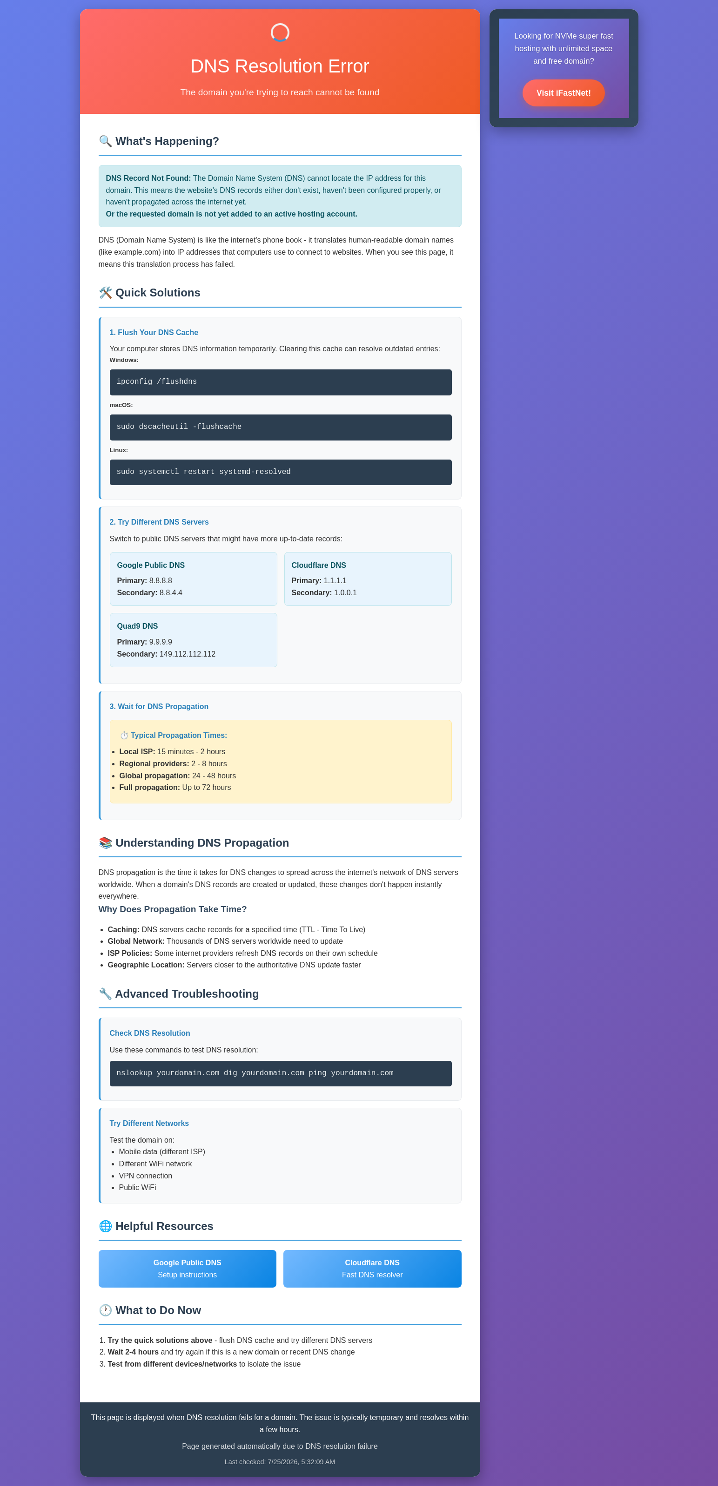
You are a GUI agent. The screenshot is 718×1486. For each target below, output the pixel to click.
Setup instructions (187, 1269)
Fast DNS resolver (372, 1269)
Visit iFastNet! (564, 93)
